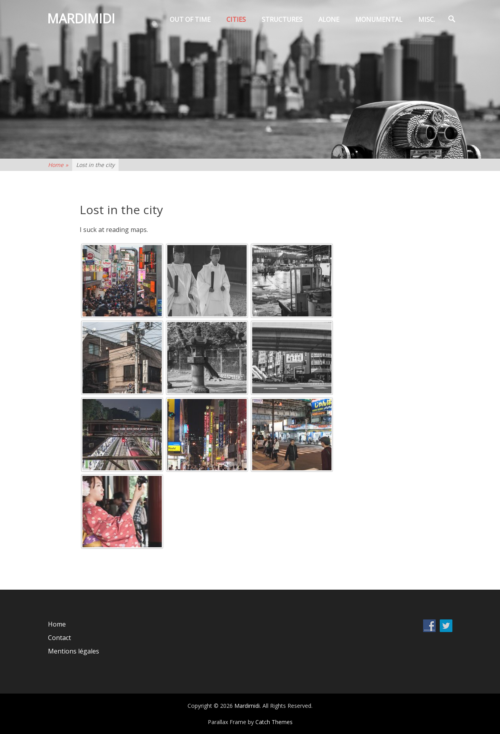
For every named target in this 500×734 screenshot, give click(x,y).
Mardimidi (82, 19)
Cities (236, 19)
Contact (59, 637)
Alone (328, 19)
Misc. (426, 19)
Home (58, 165)
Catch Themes (274, 722)
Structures (282, 19)
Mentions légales (73, 651)
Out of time (190, 19)
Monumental (378, 19)
